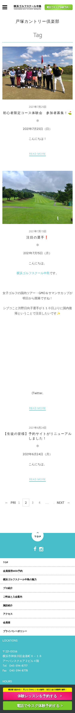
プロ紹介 (8, 588)
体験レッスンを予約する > (40, 695)
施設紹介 (8, 605)
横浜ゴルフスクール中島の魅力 (20, 579)
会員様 (6, 623)
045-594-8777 (18, 665)
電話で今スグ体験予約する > (40, 705)
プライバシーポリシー (15, 631)
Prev (14, 503)
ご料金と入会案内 (12, 597)
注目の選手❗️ (37, 237)
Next (60, 503)
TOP (5, 562)
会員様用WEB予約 (13, 571)
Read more (37, 153)
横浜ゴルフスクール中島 (33, 273)
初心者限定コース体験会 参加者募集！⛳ (37, 113)
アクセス (8, 614)
